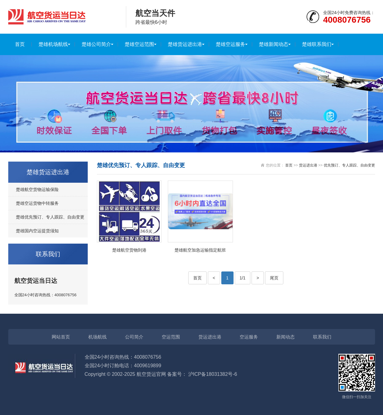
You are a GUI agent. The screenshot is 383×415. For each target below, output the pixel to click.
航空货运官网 (151, 374)
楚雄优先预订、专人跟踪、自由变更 (50, 217)
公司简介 (134, 336)
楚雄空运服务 (230, 44)
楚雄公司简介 (96, 44)
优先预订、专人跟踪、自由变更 (349, 165)
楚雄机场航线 (53, 44)
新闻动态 (285, 336)
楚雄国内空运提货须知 (37, 230)
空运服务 (249, 336)
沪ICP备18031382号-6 (212, 374)
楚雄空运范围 (139, 44)
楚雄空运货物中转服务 (37, 203)
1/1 (242, 277)
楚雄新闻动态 (273, 44)
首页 (20, 44)
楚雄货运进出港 (185, 44)
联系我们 (322, 336)
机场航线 (97, 336)
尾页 (274, 277)
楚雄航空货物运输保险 (37, 189)
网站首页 (61, 336)
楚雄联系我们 (316, 44)
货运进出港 (308, 165)
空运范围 (171, 336)
